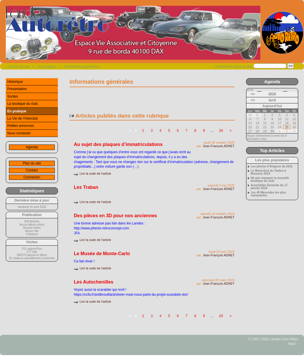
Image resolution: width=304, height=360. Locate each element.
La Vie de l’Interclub (22, 118)
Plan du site (32, 163)
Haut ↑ (293, 344)
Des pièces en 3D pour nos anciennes (115, 215)
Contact (32, 170)
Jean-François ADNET (219, 146)
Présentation (17, 89)
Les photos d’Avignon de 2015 (271, 166)
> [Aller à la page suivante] (231, 131)
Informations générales (81, 67)
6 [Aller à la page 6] (178, 131)
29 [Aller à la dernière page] (221, 131)
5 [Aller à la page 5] (169, 131)
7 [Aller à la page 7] (187, 131)
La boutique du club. (23, 104)
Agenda (32, 147)
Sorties (12, 96)
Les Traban (86, 187)
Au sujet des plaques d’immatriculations (118, 144)
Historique (15, 82)
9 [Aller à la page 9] (204, 131)
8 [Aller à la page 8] (195, 131)
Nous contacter (19, 133)
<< (253, 94)
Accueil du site (18, 67)
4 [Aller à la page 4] (161, 131)
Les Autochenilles (93, 281)
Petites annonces (20, 126)
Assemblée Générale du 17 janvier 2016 (269, 187)
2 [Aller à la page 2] (143, 131)
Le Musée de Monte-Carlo (102, 253)
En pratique (47, 67)
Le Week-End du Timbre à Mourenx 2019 (268, 172)
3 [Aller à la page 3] (152, 131)
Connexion (31, 177)
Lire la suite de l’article (95, 173)
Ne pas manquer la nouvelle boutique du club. (270, 179)
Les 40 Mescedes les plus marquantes (268, 194)
